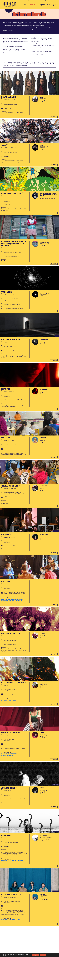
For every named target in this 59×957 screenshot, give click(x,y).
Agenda (24, 5)
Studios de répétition (39, 0)
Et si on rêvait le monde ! (8, 700)
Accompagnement (41, 5)
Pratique (48, 5)
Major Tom (54, 5)
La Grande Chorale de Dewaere (10, 920)
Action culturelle (32, 5)
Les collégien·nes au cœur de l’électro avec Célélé (10, 754)
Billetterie (30, 0)
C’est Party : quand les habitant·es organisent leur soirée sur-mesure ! (12, 599)
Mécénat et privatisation (50, 0)
